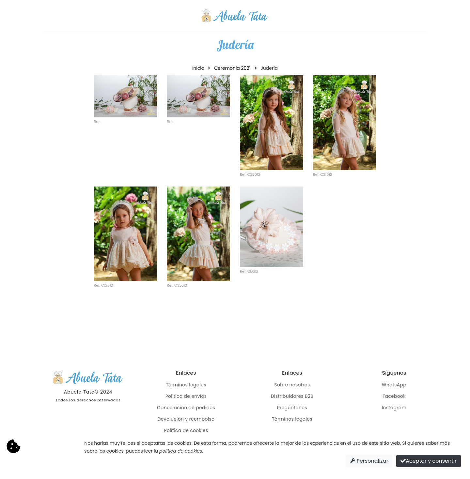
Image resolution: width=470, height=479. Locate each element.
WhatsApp (394, 385)
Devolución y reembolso (186, 419)
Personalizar (369, 461)
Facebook (394, 396)
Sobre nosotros (292, 385)
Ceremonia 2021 (232, 68)
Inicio (198, 68)
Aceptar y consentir (428, 461)
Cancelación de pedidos (186, 407)
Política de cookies (186, 430)
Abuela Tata (79, 392)
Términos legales (186, 385)
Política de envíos (186, 396)
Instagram (394, 407)
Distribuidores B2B (292, 396)
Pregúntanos (292, 407)
